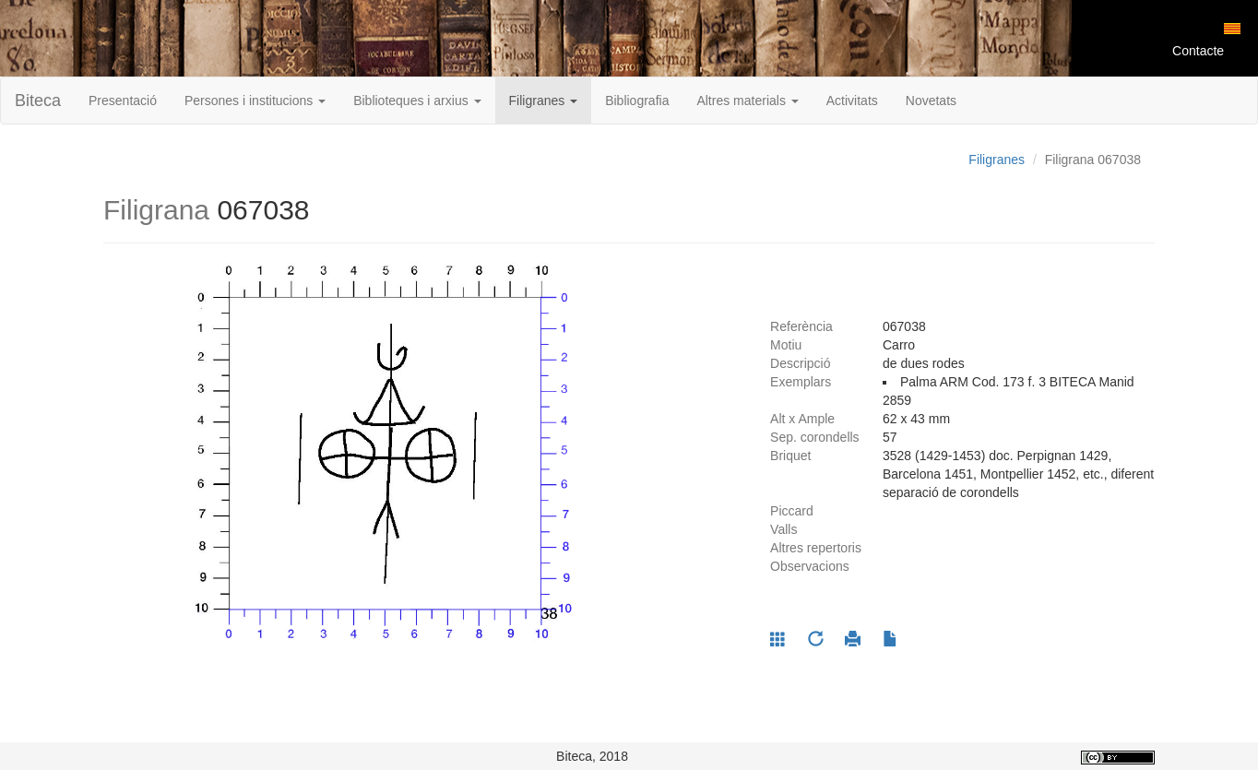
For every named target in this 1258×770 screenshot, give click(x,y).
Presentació (123, 100)
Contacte (1198, 50)
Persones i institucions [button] (255, 100)
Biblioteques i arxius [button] (417, 100)
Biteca (38, 100)
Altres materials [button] (747, 100)
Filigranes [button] (543, 100)
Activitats (852, 100)
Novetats (931, 100)
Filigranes (996, 159)
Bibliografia (637, 100)
